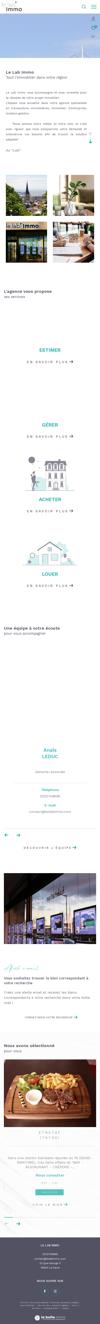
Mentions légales (60, 1305)
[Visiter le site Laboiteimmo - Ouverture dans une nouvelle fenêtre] (50, 1315)
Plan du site (44, 1305)
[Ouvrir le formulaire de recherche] (84, 7)
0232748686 (50, 1254)
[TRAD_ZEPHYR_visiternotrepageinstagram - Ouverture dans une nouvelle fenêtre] (55, 1291)
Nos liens (36, 1308)
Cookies (65, 1308)
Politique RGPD (51, 1308)
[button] (18, 1223)
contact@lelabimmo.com (50, 1258)
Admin (75, 1305)
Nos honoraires (27, 1305)
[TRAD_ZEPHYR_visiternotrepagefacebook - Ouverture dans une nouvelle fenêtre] (45, 1291)
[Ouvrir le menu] (94, 7)
